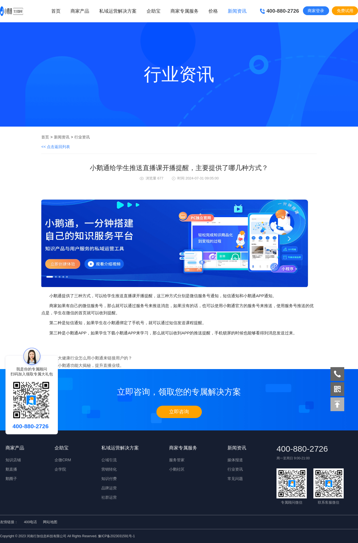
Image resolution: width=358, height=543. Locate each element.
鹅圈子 (11, 478)
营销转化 (109, 469)
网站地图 (50, 522)
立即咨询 (179, 411)
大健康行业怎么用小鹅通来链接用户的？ (95, 358)
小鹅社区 (177, 469)
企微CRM (63, 460)
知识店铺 (13, 460)
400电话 (30, 522)
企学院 (60, 469)
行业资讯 (82, 137)
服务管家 (177, 460)
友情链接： (9, 522)
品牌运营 (109, 488)
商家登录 (316, 10)
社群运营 (109, 497)
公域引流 (109, 460)
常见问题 (235, 478)
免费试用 (345, 10)
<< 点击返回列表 (55, 146)
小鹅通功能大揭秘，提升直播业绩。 (91, 365)
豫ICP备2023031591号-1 (116, 536)
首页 (56, 11)
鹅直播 (11, 469)
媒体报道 (235, 460)
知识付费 (109, 478)
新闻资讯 (61, 137)
